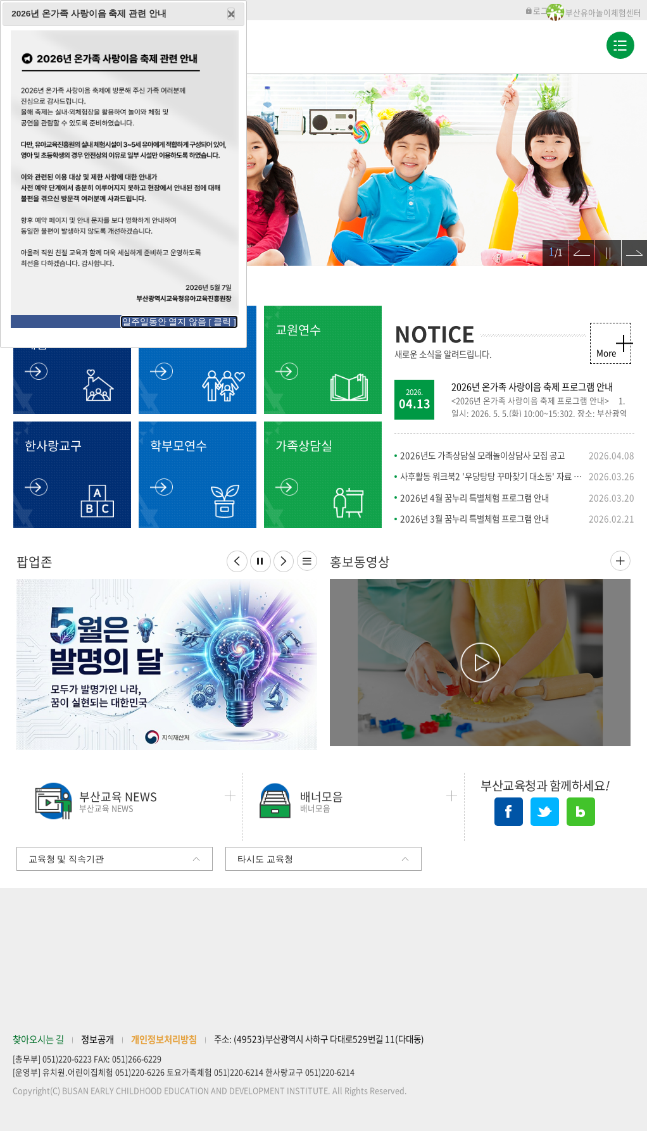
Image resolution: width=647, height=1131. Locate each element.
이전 (576, 246)
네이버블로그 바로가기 (581, 811)
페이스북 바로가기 (508, 811)
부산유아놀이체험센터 (603, 12)
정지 (602, 246)
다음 (629, 246)
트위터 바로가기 (545, 811)
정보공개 (97, 1039)
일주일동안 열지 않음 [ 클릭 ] (179, 322)
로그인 (540, 10)
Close (231, 14)
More (606, 352)
